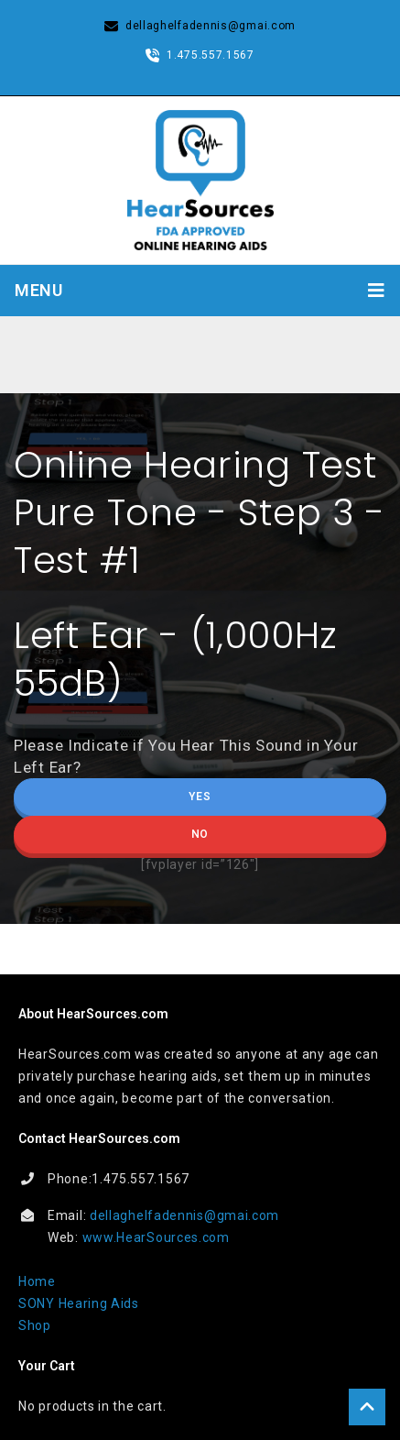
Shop (34, 1325)
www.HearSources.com (156, 1237)
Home (37, 1281)
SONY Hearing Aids (78, 1303)
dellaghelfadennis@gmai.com (184, 1215)
